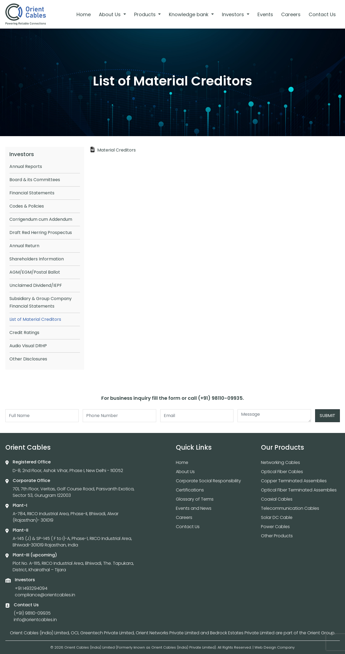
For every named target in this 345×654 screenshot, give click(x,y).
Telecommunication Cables (290, 508)
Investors (233, 14)
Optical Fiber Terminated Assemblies (299, 490)
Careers (291, 14)
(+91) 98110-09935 (32, 613)
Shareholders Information (36, 259)
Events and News (193, 508)
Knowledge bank (189, 14)
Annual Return (24, 246)
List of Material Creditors (35, 319)
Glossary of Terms (195, 499)
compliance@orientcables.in (45, 595)
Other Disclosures (28, 359)
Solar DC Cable (276, 517)
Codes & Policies (26, 206)
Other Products (277, 536)
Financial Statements (31, 193)
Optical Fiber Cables (282, 472)
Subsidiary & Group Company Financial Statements (40, 302)
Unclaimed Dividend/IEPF (35, 285)
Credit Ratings (24, 332)
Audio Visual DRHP (28, 346)
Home (83, 14)
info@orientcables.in (35, 620)
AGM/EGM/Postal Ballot (34, 272)
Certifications (190, 490)
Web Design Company (275, 647)
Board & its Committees (34, 180)
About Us (110, 14)
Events (265, 14)
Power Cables (275, 527)
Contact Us (322, 14)
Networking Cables (280, 462)
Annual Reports (25, 166)
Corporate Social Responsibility (208, 481)
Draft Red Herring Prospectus (40, 232)
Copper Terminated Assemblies (294, 481)
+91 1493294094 (31, 588)
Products (145, 14)
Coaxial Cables (276, 499)
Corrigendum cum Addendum (40, 219)
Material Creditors (116, 150)
